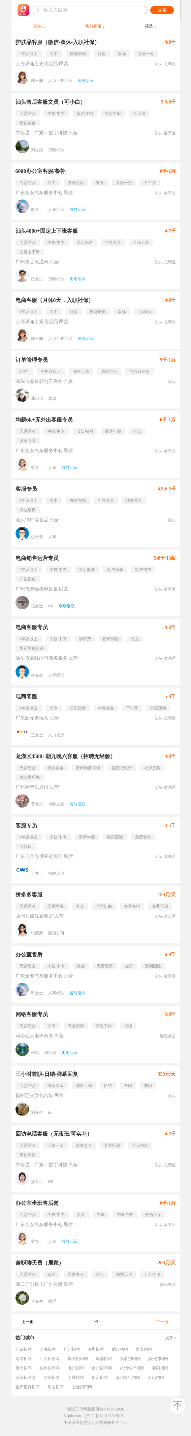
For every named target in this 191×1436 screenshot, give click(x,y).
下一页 (162, 1321)
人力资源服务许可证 (109, 1422)
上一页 (28, 1321)
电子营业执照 (76, 1422)
